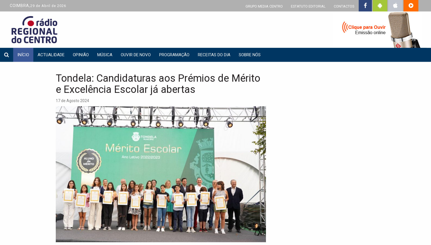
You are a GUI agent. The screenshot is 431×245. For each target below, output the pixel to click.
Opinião (81, 54)
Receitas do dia (214, 54)
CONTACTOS (344, 6)
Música (104, 54)
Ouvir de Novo (136, 54)
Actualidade (51, 54)
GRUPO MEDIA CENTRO (264, 6)
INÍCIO (23, 54)
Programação (174, 54)
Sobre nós (250, 54)
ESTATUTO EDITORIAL (308, 6)
